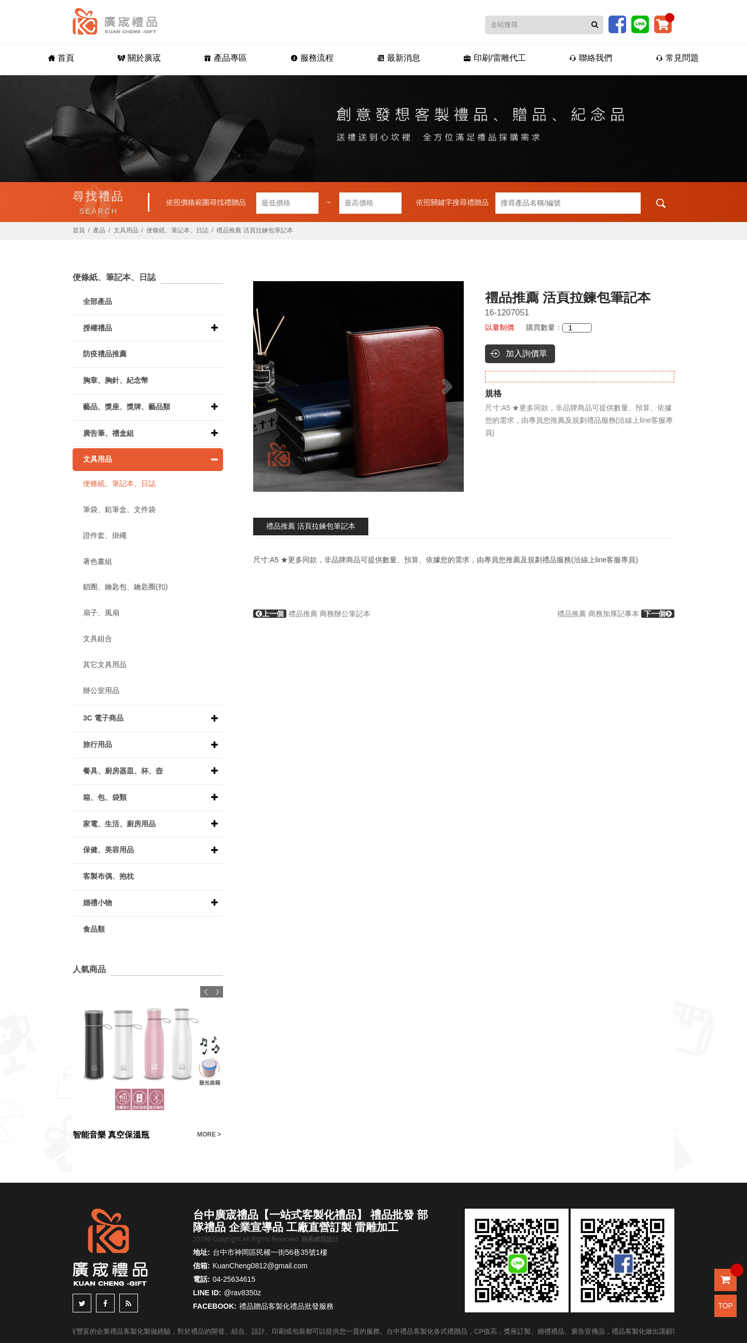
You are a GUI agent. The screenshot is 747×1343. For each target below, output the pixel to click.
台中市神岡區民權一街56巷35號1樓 (270, 1252)
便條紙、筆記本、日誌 (177, 230)
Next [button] (452, 386)
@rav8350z (242, 1293)
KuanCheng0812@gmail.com (260, 1266)
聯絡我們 (590, 57)
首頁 (61, 57)
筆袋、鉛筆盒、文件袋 (119, 509)
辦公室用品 (101, 690)
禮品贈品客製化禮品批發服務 (286, 1306)
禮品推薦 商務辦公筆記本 (311, 614)
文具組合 (97, 638)
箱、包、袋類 (105, 797)
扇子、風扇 (101, 612)
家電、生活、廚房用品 (119, 824)
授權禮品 (97, 328)
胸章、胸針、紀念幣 (115, 380)
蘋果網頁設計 (320, 1239)
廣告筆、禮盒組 (108, 433)
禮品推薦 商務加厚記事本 (615, 614)
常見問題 (677, 57)
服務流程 (312, 57)
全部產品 (97, 301)
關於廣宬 (139, 57)
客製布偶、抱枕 (108, 876)
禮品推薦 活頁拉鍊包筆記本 (310, 526)
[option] (358, 386)
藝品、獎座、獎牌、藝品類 (126, 407)
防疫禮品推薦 (105, 354)
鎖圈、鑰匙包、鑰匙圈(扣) (125, 587)
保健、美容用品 (108, 850)
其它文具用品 (105, 664)
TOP (725, 1306)
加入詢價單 (526, 353)
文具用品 (126, 230)
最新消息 (398, 57)
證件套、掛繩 (105, 535)
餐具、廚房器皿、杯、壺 (123, 771)
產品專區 (225, 57)
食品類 (94, 929)
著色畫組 (97, 561)
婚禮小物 (97, 902)
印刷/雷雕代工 (494, 57)
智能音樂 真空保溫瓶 (111, 1134)
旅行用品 (97, 744)
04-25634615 (234, 1279)
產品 (99, 230)
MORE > (209, 1134)
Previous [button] (264, 386)
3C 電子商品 (103, 718)
